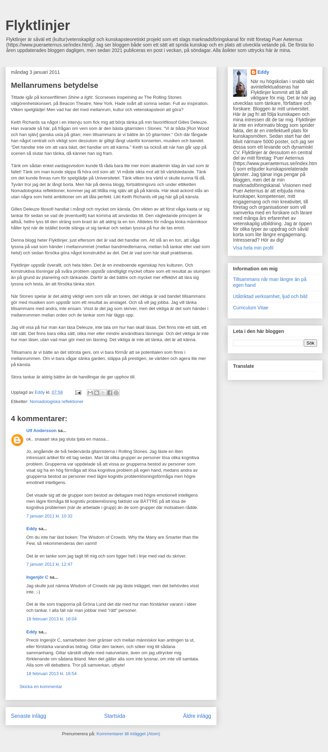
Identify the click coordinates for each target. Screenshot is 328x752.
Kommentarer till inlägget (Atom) (128, 733)
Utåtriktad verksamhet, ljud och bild (270, 296)
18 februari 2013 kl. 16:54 (51, 673)
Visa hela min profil (253, 248)
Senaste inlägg (28, 716)
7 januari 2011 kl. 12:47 (49, 564)
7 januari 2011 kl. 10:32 (49, 516)
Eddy (31, 528)
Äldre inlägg (197, 716)
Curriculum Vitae (250, 307)
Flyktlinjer (37, 25)
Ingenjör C (37, 577)
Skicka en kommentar (40, 686)
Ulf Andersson (41, 430)
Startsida (114, 716)
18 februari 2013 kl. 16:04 (51, 618)
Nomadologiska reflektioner (57, 401)
